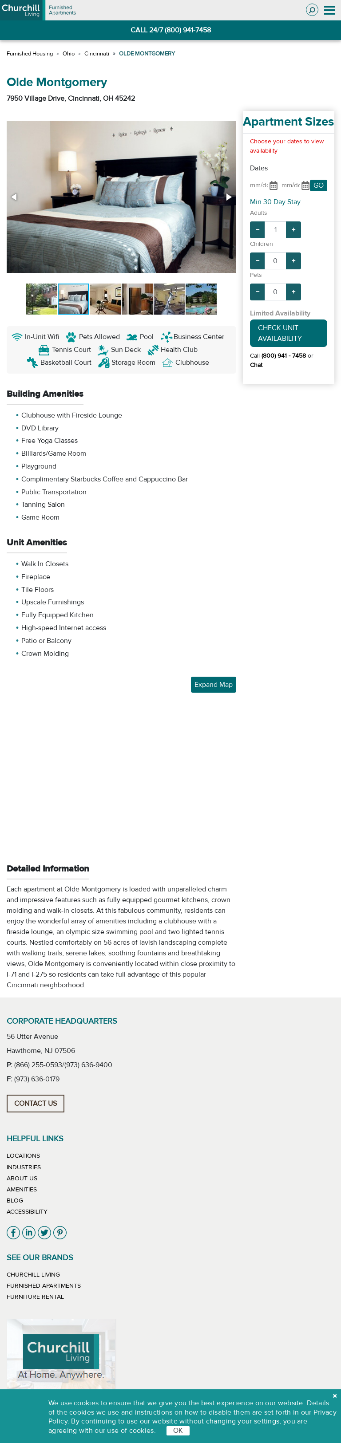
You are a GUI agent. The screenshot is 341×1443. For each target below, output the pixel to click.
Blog (15, 1201)
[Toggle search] (312, 10)
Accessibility (27, 1212)
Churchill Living (33, 1275)
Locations (23, 1156)
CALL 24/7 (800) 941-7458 (171, 30)
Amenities (22, 1190)
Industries (24, 1167)
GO (318, 185)
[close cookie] (335, 1396)
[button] (15, 197)
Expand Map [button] (213, 684)
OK (178, 1430)
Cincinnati (96, 53)
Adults (258, 213)
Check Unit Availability (280, 333)
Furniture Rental (35, 1297)
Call (278, 356)
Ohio (69, 53)
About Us (22, 1179)
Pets (256, 275)
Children (261, 244)
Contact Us (35, 1103)
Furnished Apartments (44, 1286)
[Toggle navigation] (329, 10)
